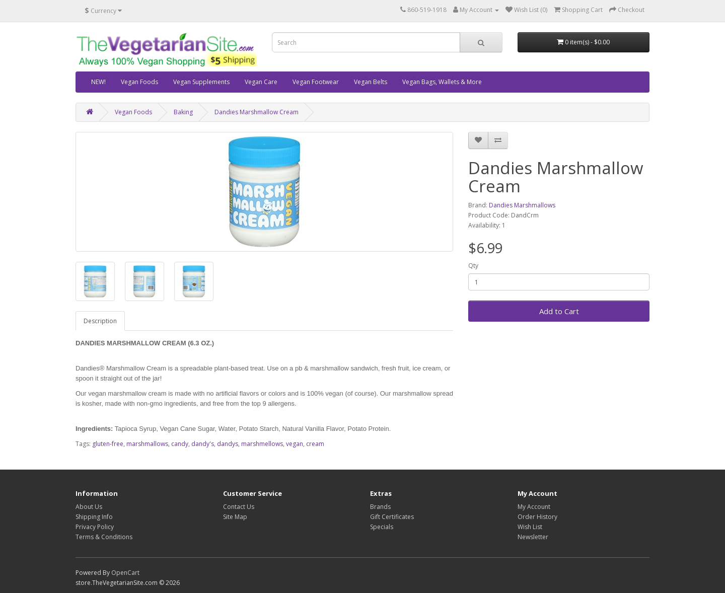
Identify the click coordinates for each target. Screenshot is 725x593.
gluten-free (107, 443)
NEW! (98, 82)
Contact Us (238, 506)
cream (315, 443)
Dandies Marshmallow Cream (256, 112)
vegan (294, 443)
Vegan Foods (139, 82)
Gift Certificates (392, 516)
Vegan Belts (370, 82)
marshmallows (147, 443)
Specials (381, 527)
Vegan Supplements (201, 82)
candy (179, 443)
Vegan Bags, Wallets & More (442, 82)
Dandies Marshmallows (522, 205)
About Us (89, 506)
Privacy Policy (95, 527)
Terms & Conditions (104, 537)
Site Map (235, 516)
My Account (534, 506)
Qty (473, 265)
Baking (183, 112)
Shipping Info (94, 516)
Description (100, 321)
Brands (380, 506)
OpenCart (125, 572)
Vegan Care (261, 82)
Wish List (530, 527)
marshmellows (262, 443)
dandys (227, 443)
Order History (537, 516)
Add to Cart (559, 311)
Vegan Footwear (316, 82)
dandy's (202, 443)
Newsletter (533, 537)
